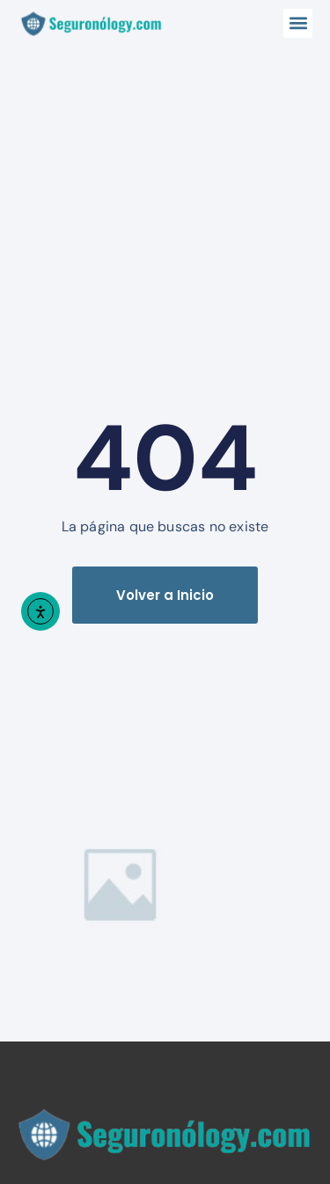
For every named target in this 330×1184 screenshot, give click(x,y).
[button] (297, 23)
